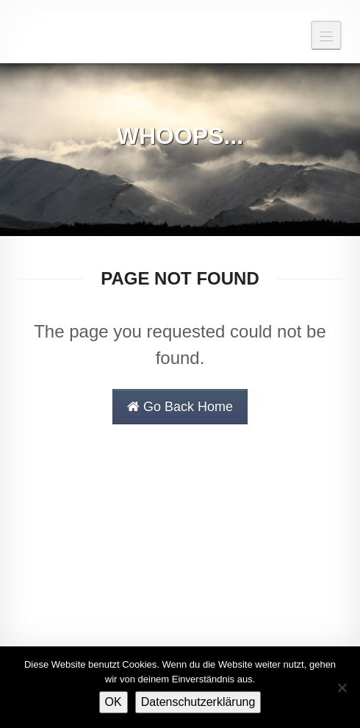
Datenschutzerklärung (198, 702)
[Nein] (341, 687)
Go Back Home (180, 406)
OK (113, 702)
